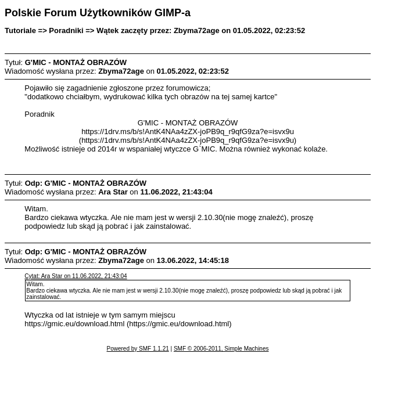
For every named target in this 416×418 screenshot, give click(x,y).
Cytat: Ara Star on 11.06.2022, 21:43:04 (75, 276)
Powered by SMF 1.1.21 (138, 348)
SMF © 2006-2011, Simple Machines (221, 348)
